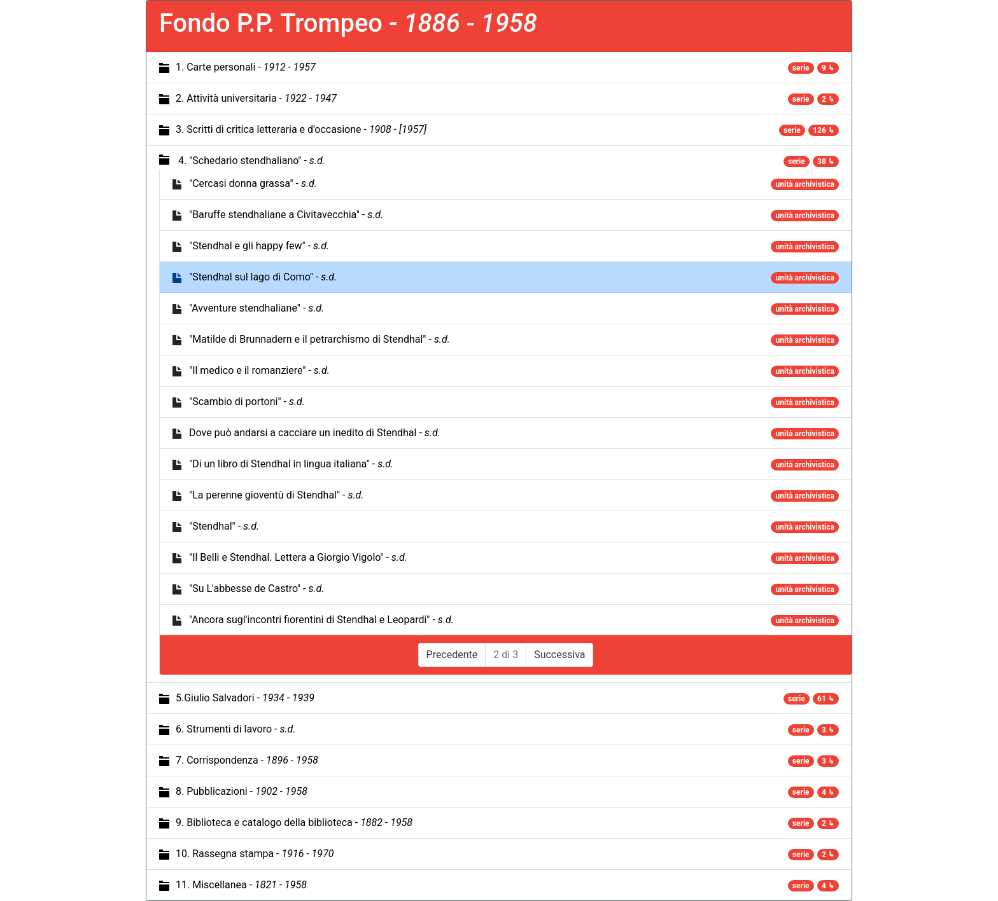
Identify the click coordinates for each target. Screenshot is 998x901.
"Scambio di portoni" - (247, 401)
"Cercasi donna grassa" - (253, 183)
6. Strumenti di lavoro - (235, 729)
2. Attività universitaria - (256, 98)
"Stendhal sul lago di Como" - (263, 277)
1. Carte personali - (246, 67)
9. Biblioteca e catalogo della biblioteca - (294, 822)
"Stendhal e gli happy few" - (259, 246)
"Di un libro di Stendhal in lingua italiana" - (291, 464)
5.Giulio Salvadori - (245, 698)
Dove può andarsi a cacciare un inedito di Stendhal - (314, 433)
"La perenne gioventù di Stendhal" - (276, 495)
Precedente (452, 655)
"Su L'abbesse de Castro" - (256, 588)
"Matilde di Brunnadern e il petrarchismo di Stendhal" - (319, 339)
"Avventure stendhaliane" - (256, 308)
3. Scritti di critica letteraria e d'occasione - (301, 129)
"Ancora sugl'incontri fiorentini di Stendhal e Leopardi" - (321, 620)
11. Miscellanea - (241, 885)
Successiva (559, 655)
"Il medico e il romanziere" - (259, 370)
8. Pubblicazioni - (241, 791)
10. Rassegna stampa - (255, 854)
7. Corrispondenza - (247, 760)
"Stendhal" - (224, 526)
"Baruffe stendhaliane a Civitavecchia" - (286, 215)
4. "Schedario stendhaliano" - (251, 161)
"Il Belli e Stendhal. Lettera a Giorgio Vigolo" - (298, 557)
